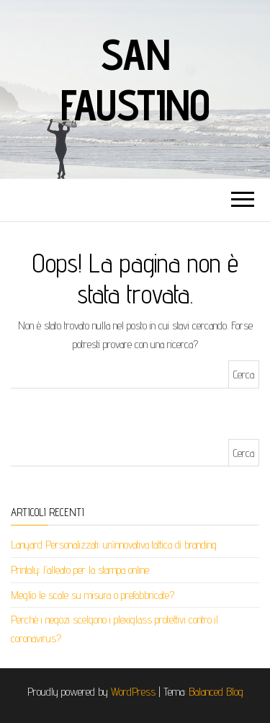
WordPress (133, 691)
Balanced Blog (216, 691)
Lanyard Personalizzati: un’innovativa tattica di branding (114, 544)
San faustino (134, 79)
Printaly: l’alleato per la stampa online (80, 570)
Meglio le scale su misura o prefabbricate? (92, 595)
